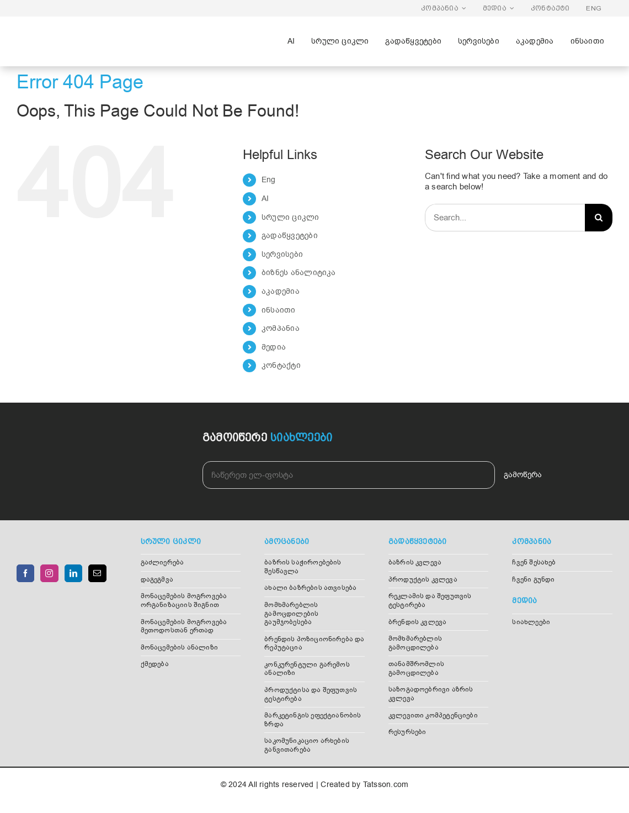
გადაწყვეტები (290, 235)
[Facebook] (25, 573)
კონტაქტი (281, 365)
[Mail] (97, 573)
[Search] (598, 217)
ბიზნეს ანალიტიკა (299, 272)
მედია (274, 347)
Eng (269, 180)
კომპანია (281, 328)
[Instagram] (49, 573)
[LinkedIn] (73, 573)
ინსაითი (279, 310)
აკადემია (281, 291)
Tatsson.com (385, 784)
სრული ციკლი (290, 217)
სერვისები (282, 254)
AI (265, 198)
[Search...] (505, 217)
